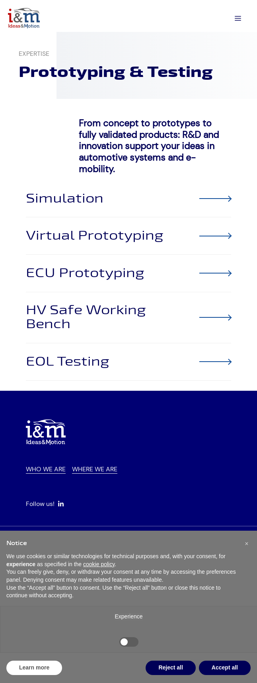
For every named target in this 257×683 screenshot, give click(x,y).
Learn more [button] (34, 667)
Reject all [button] (170, 667)
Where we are (94, 469)
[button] (246, 543)
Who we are (46, 469)
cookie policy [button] (99, 564)
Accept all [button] (225, 667)
